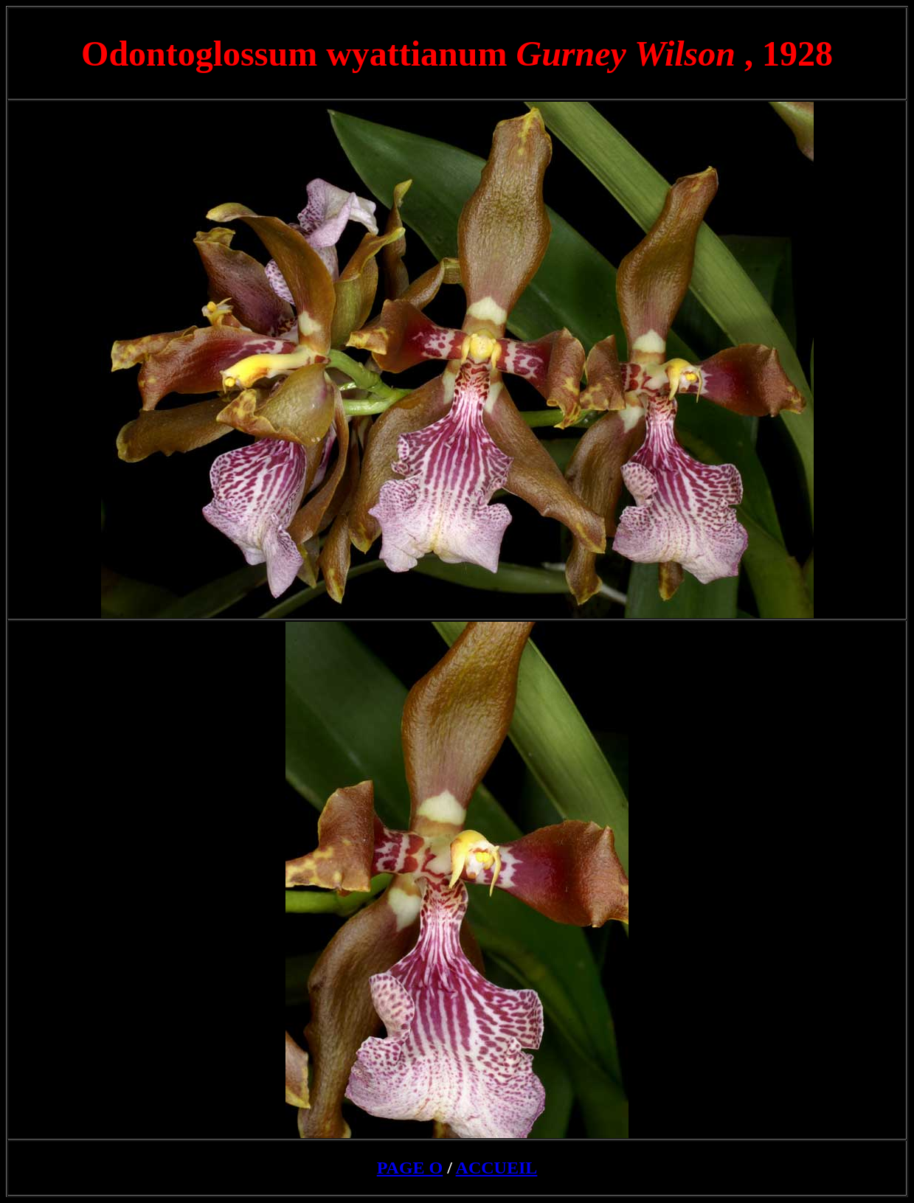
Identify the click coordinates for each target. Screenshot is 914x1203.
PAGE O (410, 1167)
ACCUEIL (497, 1167)
